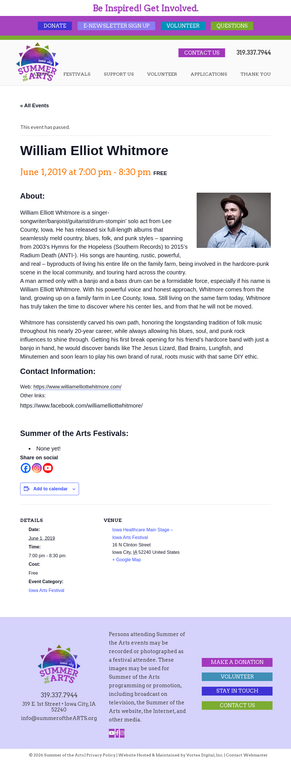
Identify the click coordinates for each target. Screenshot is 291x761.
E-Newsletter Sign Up (116, 26)
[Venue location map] (217, 544)
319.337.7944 (253, 52)
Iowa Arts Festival (46, 590)
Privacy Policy (101, 755)
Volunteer (183, 26)
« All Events (34, 105)
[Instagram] (37, 468)
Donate (54, 26)
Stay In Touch (237, 691)
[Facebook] (26, 468)
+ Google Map (126, 559)
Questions (232, 26)
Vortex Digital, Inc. (204, 755)
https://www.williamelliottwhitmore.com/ (77, 387)
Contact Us (201, 53)
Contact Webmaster (247, 755)
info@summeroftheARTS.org (59, 718)
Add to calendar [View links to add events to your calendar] (50, 488)
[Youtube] (48, 468)
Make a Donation (237, 662)
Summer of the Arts (37, 62)
